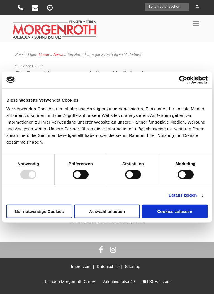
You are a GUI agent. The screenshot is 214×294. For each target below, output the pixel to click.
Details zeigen (183, 194)
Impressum (81, 266)
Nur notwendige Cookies (39, 211)
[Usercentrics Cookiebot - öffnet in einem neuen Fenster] (183, 80)
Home (44, 54)
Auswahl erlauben (107, 211)
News (58, 54)
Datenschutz (108, 266)
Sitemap (132, 266)
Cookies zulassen (174, 211)
